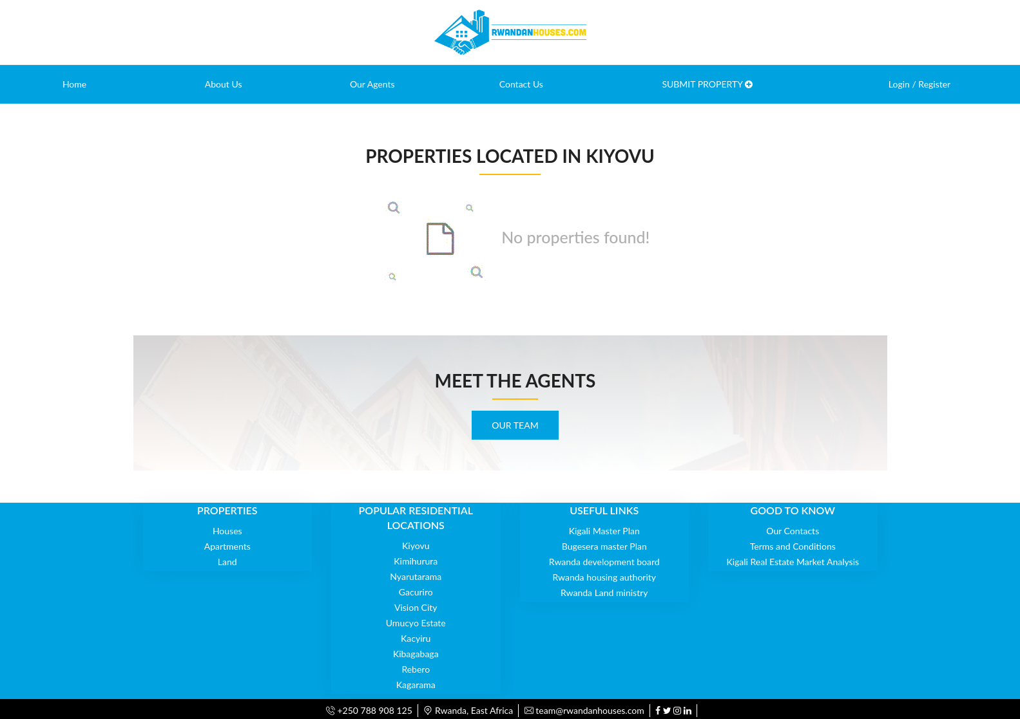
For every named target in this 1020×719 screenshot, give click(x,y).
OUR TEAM (515, 425)
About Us (223, 84)
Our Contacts (792, 530)
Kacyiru (415, 638)
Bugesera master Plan (604, 546)
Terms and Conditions (793, 546)
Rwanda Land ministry (604, 592)
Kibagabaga (416, 653)
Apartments (227, 546)
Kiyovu (415, 545)
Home (74, 84)
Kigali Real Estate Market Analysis (792, 561)
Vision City (416, 607)
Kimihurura (416, 561)
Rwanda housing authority (604, 577)
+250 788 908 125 (369, 710)
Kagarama (416, 684)
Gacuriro (416, 591)
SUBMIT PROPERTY (707, 84)
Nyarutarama (415, 576)
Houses (227, 530)
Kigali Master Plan (604, 530)
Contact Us (521, 84)
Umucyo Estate (416, 622)
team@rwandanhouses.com (584, 710)
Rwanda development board (604, 561)
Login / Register (919, 84)
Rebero (415, 669)
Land (227, 561)
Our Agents (372, 84)
